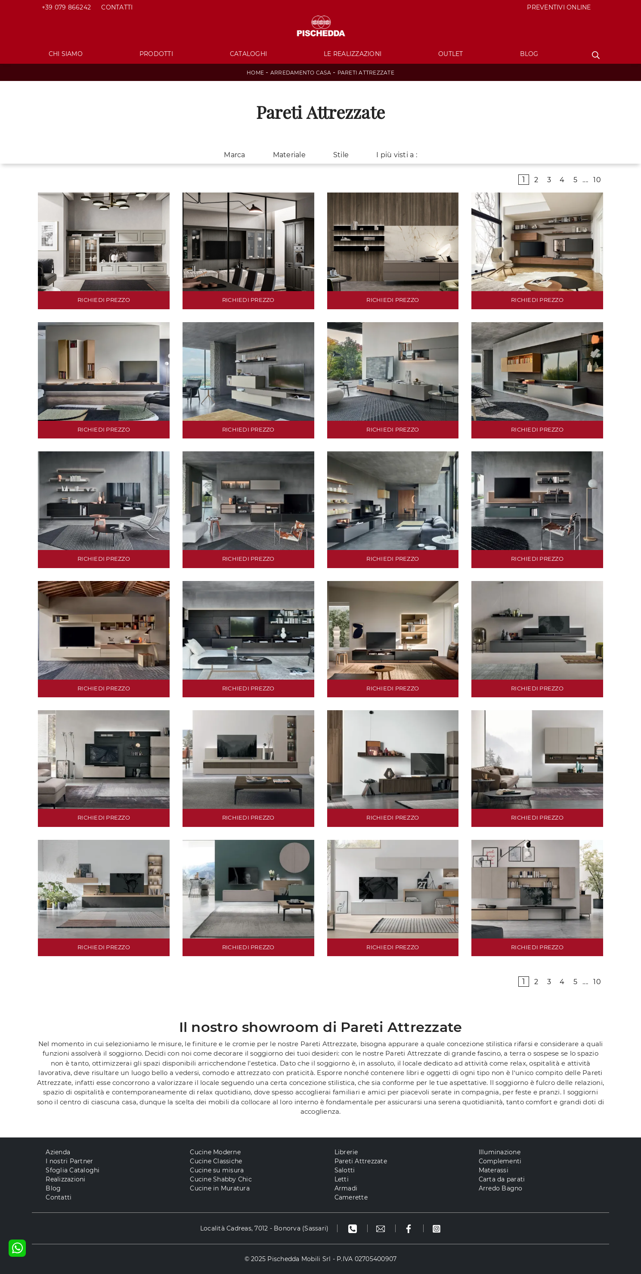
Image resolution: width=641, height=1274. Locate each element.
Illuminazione (499, 1152)
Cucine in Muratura (220, 1188)
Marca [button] (234, 155)
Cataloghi (248, 54)
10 (597, 180)
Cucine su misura (217, 1170)
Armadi (346, 1188)
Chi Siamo (66, 54)
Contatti (117, 7)
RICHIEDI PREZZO (103, 299)
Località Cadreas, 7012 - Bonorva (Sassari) (264, 1228)
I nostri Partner (69, 1161)
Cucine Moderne (215, 1152)
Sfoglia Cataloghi (72, 1170)
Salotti (344, 1170)
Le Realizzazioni (352, 54)
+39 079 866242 (66, 7)
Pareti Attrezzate (366, 72)
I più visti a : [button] (396, 155)
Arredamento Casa (300, 72)
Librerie (346, 1152)
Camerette (351, 1197)
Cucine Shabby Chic (221, 1179)
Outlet (450, 54)
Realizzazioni (65, 1179)
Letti (341, 1179)
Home (255, 72)
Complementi (500, 1161)
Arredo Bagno (501, 1188)
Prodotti (156, 54)
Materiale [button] (289, 155)
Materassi (493, 1170)
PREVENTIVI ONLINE (559, 7)
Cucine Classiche (216, 1161)
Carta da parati (502, 1179)
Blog (529, 54)
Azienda (58, 1152)
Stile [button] (341, 155)
